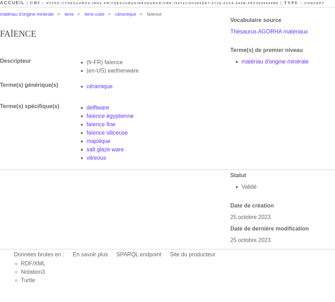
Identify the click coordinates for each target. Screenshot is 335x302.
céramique (125, 14)
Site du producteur (193, 254)
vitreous (96, 158)
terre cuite (94, 14)
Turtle (28, 280)
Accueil (12, 2)
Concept (314, 3)
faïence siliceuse (107, 133)
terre (69, 14)
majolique (98, 141)
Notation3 (33, 272)
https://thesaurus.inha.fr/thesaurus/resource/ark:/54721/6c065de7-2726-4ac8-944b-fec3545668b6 (162, 3)
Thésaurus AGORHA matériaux (269, 32)
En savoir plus (90, 254)
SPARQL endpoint (139, 254)
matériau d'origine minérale (27, 14)
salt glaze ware (105, 149)
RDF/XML (33, 263)
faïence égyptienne (110, 116)
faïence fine (101, 124)
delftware (98, 108)
